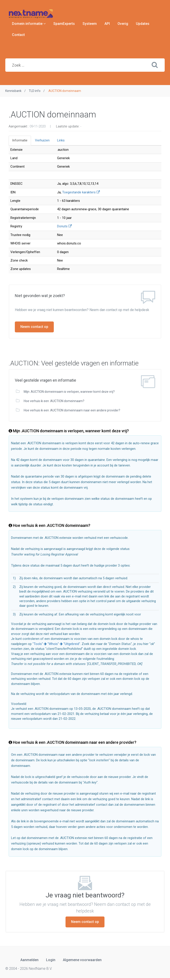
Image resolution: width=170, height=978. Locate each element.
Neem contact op (34, 327)
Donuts (64, 226)
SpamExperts (64, 24)
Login (50, 960)
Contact (18, 35)
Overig (123, 24)
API (107, 24)
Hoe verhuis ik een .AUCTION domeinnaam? (53, 401)
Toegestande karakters (81, 192)
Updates (142, 24)
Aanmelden (29, 960)
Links (61, 140)
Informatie (19, 140)
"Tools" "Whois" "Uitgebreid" (56, 644)
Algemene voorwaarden (82, 960)
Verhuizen (42, 140)
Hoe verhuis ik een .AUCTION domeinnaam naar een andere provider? (71, 410)
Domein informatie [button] (29, 24)
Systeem (90, 24)
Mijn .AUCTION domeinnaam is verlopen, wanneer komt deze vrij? (69, 391)
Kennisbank (13, 91)
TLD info (35, 91)
